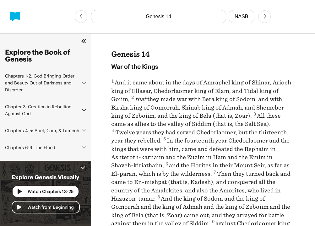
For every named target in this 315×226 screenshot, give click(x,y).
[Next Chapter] (264, 16)
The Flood (30, 147)
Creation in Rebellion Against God (38, 110)
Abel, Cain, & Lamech (42, 130)
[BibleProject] (15, 17)
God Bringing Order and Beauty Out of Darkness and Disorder (39, 82)
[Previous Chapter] (81, 16)
